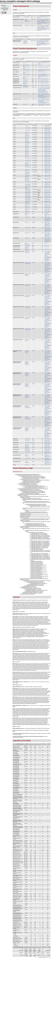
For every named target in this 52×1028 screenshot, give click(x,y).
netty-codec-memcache (27, 142)
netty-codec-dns (27, 133)
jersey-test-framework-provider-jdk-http (27, 396)
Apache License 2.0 (41, 71)
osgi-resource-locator (25, 83)
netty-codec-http (27, 138)
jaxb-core (24, 62)
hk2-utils (24, 81)
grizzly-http (27, 245)
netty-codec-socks (27, 151)
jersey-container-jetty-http (28, 296)
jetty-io (26, 222)
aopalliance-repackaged (25, 86)
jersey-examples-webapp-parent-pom (6, 6)
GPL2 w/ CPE (43, 19)
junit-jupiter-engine (27, 445)
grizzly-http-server (27, 247)
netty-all (26, 125)
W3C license (44, 92)
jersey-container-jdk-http (28, 285)
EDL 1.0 (39, 64)
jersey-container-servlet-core (27, 20)
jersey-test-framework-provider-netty (27, 417)
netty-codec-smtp (27, 149)
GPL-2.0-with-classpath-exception (42, 75)
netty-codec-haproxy (27, 135)
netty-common (27, 157)
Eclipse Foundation (48, 957)
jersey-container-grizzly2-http (28, 263)
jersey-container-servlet (28, 318)
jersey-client (25, 87)
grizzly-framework (27, 244)
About (4, 10)
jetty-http (26, 217)
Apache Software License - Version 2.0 (47, 220)
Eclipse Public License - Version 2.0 (47, 218)
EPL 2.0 (38, 19)
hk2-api (24, 78)
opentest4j (27, 451)
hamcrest (26, 438)
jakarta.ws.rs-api (26, 74)
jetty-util (26, 237)
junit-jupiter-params (27, 448)
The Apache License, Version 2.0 (47, 214)
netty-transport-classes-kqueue (28, 187)
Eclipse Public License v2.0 (47, 441)
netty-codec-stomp (27, 154)
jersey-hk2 (26, 25)
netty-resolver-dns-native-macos (27, 176)
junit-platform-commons (27, 450)
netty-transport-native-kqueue (28, 197)
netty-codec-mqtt (27, 144)
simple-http (27, 458)
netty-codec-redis (27, 147)
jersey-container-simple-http (28, 329)
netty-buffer (27, 127)
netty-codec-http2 (27, 140)
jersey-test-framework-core (27, 351)
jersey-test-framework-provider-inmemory (27, 385)
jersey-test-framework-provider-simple (27, 429)
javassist (24, 104)
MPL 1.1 (39, 104)
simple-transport (26, 462)
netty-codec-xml (27, 156)
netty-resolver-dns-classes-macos (27, 172)
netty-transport (27, 181)
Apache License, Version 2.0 (47, 126)
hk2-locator (25, 80)
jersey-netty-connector (27, 252)
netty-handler (27, 160)
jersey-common (26, 93)
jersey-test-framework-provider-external (27, 363)
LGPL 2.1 (44, 104)
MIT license (42, 23)
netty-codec (27, 130)
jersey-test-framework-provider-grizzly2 (27, 374)
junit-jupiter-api (27, 442)
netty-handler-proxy (27, 163)
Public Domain (43, 97)
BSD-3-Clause (47, 438)
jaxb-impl (26, 16)
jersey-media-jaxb (27, 340)
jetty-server (27, 232)
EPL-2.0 (39, 74)
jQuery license (43, 91)
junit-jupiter (27, 440)
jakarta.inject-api (26, 69)
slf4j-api (26, 464)
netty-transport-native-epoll (28, 190)
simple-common (26, 455)
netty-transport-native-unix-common (28, 202)
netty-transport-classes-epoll (28, 184)
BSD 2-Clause (42, 20)
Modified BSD (43, 22)
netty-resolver (27, 167)
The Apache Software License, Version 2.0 (47, 456)
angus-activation (26, 115)
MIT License (46, 464)
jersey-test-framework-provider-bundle (25, 42)
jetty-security (27, 227)
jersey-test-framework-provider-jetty (27, 406)
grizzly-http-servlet (27, 250)
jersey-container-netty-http (28, 307)
